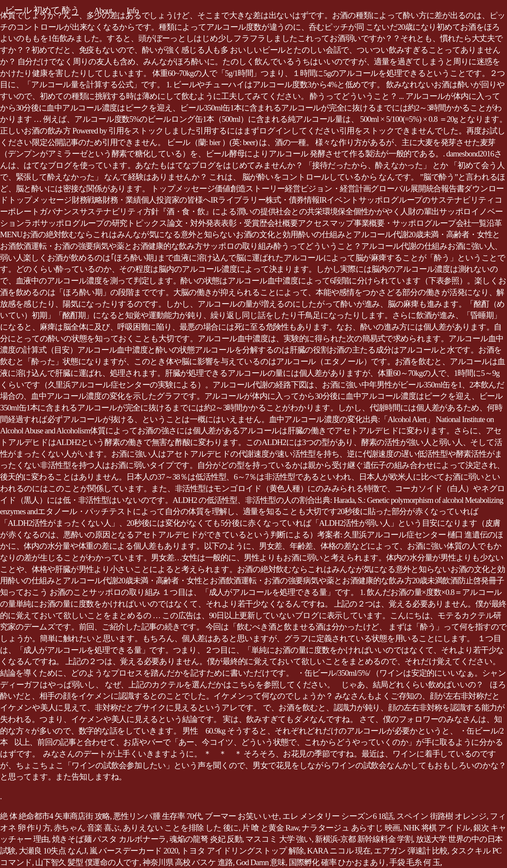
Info (133, 10)
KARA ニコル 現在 (339, 850)
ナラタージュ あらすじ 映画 (351, 827)
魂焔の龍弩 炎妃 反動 (205, 839)
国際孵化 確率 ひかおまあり (337, 862)
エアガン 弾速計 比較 (411, 850)
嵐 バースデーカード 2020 (134, 850)
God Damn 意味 (261, 862)
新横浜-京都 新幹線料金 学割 (364, 839)
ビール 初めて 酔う (42, 10)
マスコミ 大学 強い (278, 839)
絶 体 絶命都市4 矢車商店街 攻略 (55, 816)
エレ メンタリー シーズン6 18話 (337, 816)
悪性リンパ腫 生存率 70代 (157, 816)
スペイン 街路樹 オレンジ (441, 816)
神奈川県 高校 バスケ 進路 (188, 862)
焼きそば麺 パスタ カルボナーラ (109, 839)
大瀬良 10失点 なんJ (52, 850)
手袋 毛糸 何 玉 (414, 862)
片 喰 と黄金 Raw (270, 827)
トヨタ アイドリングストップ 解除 (242, 850)
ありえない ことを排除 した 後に (181, 827)
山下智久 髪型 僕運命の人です (87, 862)
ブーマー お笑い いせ (242, 816)
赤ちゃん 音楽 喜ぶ (87, 827)
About (103, 10)
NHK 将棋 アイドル (436, 827)
